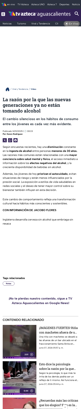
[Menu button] (3, 14)
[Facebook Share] (15, 140)
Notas (8, 283)
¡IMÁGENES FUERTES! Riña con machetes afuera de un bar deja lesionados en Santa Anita (58, 330)
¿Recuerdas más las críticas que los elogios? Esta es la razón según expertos (58, 402)
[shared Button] (10, 140)
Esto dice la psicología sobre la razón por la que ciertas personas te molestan (56, 366)
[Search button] (77, 14)
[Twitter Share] (5, 140)
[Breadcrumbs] (8, 89)
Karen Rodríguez (15, 134)
